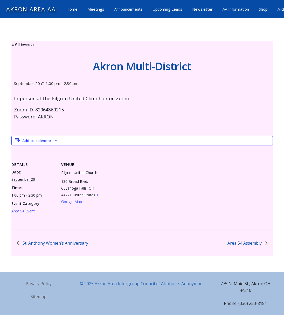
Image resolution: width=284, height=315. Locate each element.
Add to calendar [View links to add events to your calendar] (36, 140)
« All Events (22, 44)
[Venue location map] (138, 189)
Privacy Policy (39, 283)
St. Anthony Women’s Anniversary (55, 243)
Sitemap (38, 296)
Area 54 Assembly (245, 243)
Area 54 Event (23, 211)
